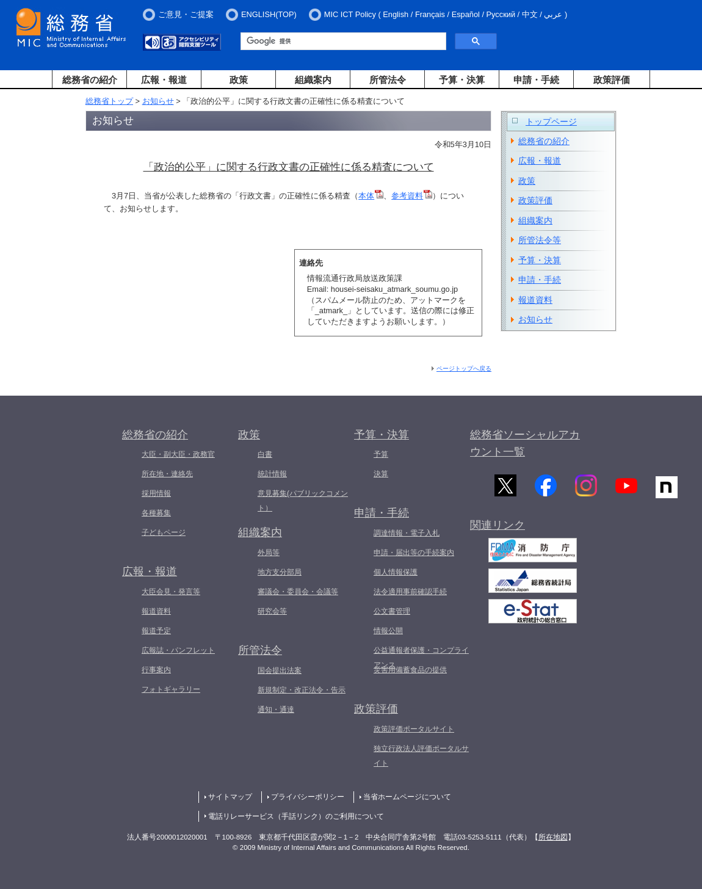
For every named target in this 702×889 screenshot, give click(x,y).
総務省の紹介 (89, 79)
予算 (381, 454)
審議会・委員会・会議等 (298, 591)
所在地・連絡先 (167, 474)
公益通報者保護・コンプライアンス (421, 657)
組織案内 (313, 79)
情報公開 (388, 630)
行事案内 (156, 670)
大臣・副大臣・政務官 (178, 454)
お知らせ (158, 101)
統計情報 (272, 474)
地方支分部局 (280, 572)
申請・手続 (536, 79)
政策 (239, 79)
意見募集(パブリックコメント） (303, 500)
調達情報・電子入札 (407, 533)
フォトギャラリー (171, 689)
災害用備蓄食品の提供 (410, 670)
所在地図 (553, 837)
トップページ (551, 121)
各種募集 (156, 513)
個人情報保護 (396, 572)
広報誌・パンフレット (178, 650)
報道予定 (156, 630)
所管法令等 (539, 240)
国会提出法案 (280, 670)
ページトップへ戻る (463, 368)
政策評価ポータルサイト (414, 729)
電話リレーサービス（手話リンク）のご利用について (296, 816)
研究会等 (272, 611)
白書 (265, 454)
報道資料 (535, 300)
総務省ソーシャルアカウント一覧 (525, 444)
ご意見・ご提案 (186, 14)
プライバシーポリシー (307, 796)
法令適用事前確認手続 (410, 591)
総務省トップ (109, 101)
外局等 (269, 552)
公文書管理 (392, 611)
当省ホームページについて (407, 796)
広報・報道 (164, 79)
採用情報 (156, 493)
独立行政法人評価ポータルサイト (421, 755)
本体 (370, 195)
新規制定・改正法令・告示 (302, 690)
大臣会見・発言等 (171, 591)
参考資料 (411, 195)
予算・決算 (462, 79)
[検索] (342, 41)
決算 (381, 474)
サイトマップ (230, 796)
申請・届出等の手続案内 (414, 552)
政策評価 (611, 79)
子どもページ (164, 532)
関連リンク (497, 529)
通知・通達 (276, 709)
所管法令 (387, 79)
